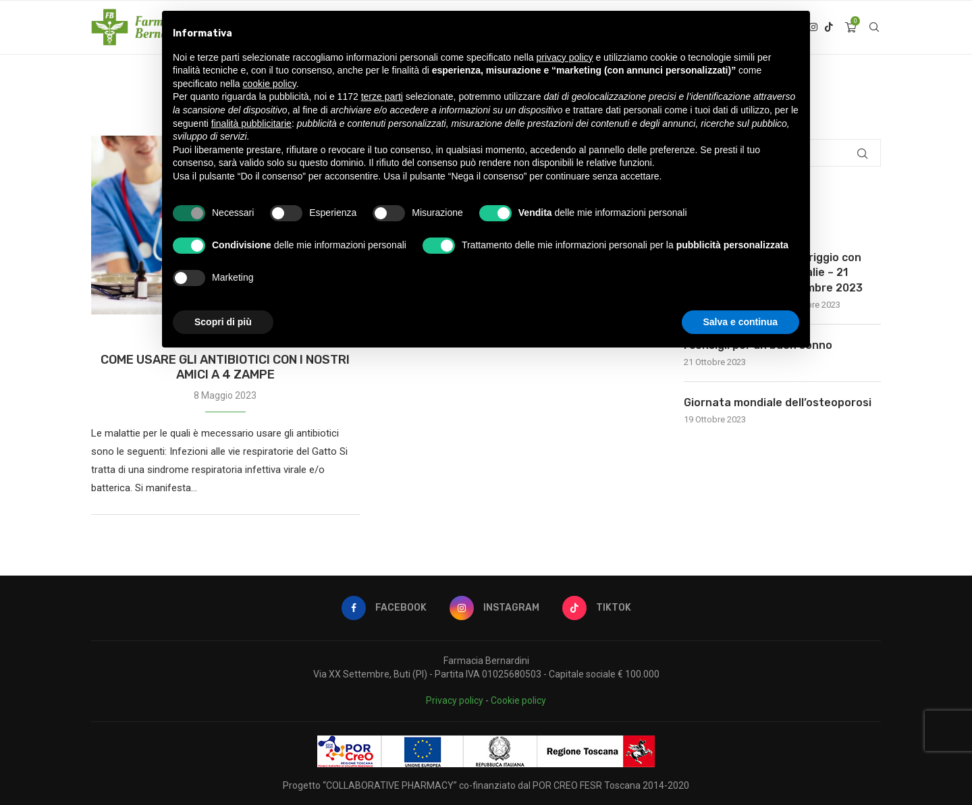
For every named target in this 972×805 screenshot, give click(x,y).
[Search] (874, 28)
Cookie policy (518, 700)
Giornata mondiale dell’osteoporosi (777, 402)
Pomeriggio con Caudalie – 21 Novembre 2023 (820, 272)
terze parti (382, 96)
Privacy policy (454, 700)
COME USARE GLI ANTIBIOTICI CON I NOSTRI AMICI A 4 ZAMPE (225, 367)
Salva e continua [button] (740, 321)
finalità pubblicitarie (251, 123)
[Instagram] (494, 608)
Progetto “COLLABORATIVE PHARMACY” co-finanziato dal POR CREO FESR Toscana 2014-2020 (486, 785)
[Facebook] (384, 608)
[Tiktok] (829, 28)
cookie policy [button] (269, 83)
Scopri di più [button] (223, 321)
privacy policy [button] (565, 57)
